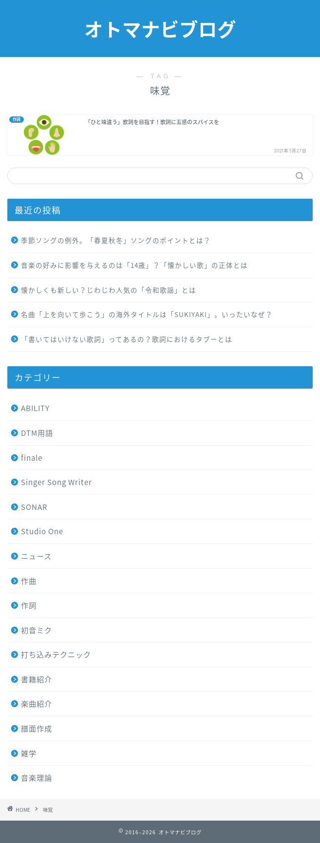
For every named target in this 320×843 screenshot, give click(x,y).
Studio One (42, 531)
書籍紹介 (36, 679)
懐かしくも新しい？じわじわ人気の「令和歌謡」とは (108, 290)
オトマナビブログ (160, 29)
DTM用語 (37, 432)
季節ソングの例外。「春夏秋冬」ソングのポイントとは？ (116, 240)
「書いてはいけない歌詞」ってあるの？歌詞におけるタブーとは (126, 339)
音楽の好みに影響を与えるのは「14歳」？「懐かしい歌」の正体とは (134, 265)
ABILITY (35, 407)
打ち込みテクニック (56, 654)
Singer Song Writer (56, 481)
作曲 (29, 580)
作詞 (29, 605)
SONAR (34, 506)
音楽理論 (36, 777)
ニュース (36, 556)
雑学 (29, 753)
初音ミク (36, 630)
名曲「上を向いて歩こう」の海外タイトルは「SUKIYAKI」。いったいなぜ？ (147, 314)
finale (31, 457)
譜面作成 (36, 728)
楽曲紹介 (36, 703)
